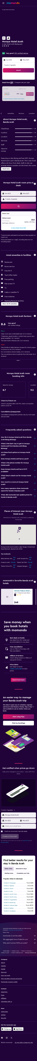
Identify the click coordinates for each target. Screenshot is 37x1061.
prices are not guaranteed (15, 930)
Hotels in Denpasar (10, 883)
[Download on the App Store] (18, 1029)
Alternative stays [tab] (21, 868)
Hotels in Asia (15, 951)
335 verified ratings (21, 53)
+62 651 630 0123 (8, 50)
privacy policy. (5, 842)
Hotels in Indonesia (26, 951)
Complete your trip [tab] (23, 873)
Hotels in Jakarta (9, 885)
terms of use (26, 840)
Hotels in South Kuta (10, 894)
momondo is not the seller (19, 936)
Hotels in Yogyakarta (10, 899)
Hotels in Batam (9, 908)
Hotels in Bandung (9, 902)
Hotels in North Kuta (10, 897)
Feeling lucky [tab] (9, 873)
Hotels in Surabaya (9, 911)
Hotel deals (6, 951)
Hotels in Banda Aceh (17, 952)
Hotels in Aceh (5, 952)
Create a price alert (16, 669)
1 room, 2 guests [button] (10, 65)
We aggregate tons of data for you (19, 939)
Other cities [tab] (8, 868)
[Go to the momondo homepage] (13, 3)
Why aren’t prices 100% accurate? (19, 943)
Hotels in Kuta (8, 891)
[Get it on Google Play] (6, 1029)
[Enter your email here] (20, 826)
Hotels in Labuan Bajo (10, 905)
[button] (3, 3)
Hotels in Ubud (8, 888)
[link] (18, 680)
